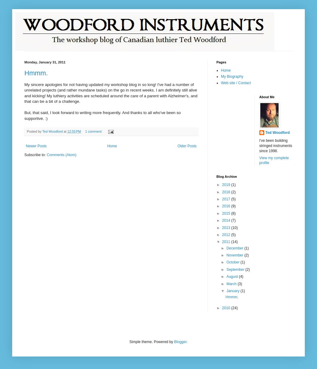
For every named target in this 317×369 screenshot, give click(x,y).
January (233, 291)
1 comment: (94, 131)
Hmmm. (36, 73)
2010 (226, 308)
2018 (226, 192)
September (235, 269)
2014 (226, 220)
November (235, 255)
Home (112, 146)
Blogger (180, 342)
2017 (226, 199)
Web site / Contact (236, 83)
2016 (226, 206)
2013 (226, 228)
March (232, 284)
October (233, 262)
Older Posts (187, 146)
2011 (226, 242)
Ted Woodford (277, 133)
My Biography (232, 76)
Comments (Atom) (61, 155)
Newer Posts (36, 146)
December (235, 248)
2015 (226, 213)
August (232, 276)
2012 (226, 235)
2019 (226, 185)
